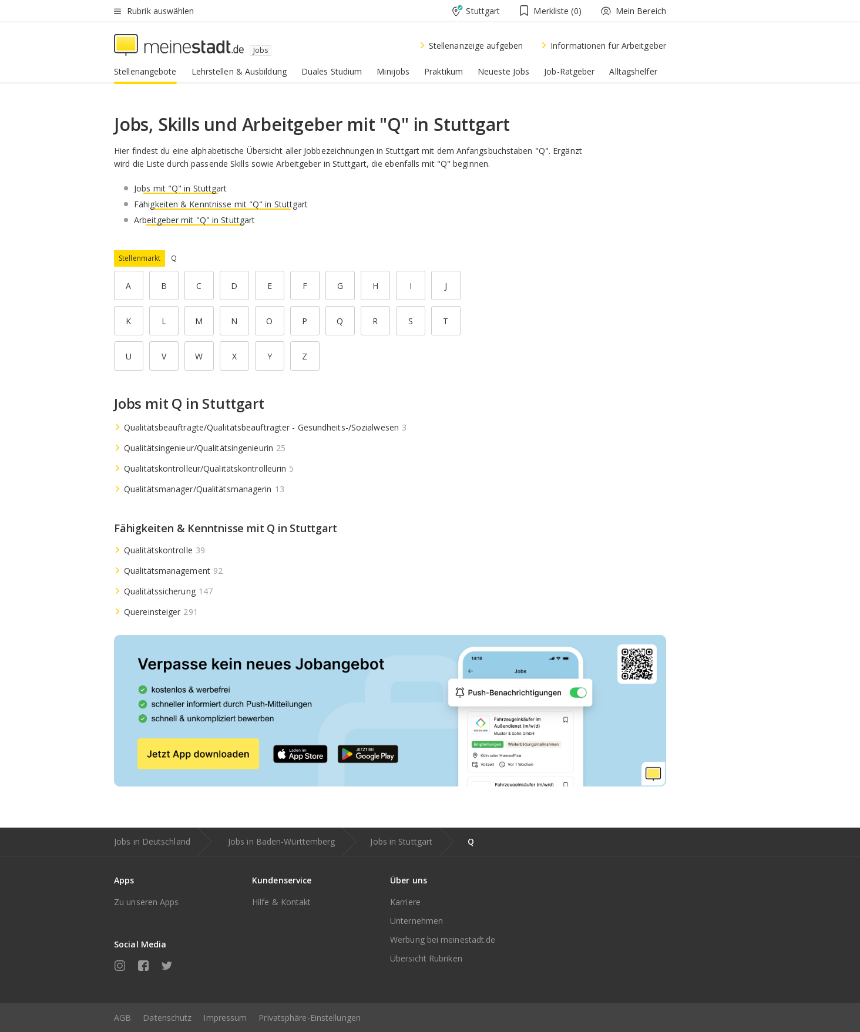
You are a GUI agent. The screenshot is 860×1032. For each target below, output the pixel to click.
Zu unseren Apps (146, 901)
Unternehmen (416, 920)
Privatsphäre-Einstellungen (309, 1017)
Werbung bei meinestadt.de (443, 939)
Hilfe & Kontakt (281, 901)
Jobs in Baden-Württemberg (281, 841)
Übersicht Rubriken (426, 958)
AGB (122, 1017)
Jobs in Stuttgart (401, 841)
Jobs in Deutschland (152, 841)
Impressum (225, 1017)
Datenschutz (167, 1017)
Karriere (405, 901)
